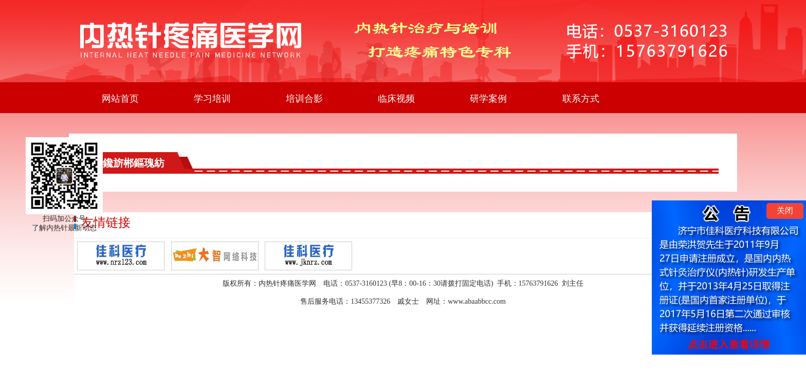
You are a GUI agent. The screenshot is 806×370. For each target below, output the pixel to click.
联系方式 (580, 99)
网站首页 (120, 99)
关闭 (785, 210)
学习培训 (212, 99)
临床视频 (396, 99)
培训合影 (304, 99)
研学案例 (488, 99)
